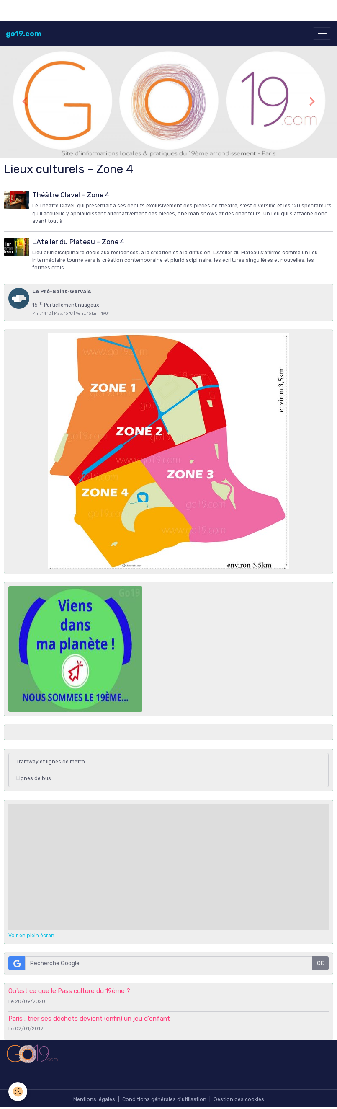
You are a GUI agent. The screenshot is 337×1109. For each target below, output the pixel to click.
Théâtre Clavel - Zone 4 (70, 195)
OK (320, 963)
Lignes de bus (33, 778)
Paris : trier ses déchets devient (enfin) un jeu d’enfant (89, 1018)
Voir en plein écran (31, 935)
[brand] (23, 33)
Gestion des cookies (239, 1099)
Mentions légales (94, 1099)
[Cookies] (17, 1091)
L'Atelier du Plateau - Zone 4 (78, 242)
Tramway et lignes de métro (50, 762)
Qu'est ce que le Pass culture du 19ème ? (69, 991)
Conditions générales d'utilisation (164, 1099)
